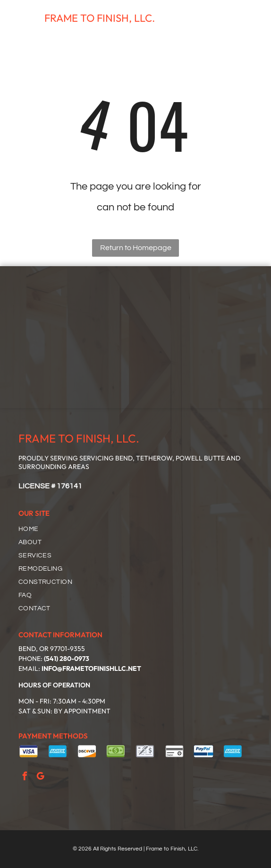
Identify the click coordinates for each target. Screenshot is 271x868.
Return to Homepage (135, 248)
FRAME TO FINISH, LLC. (99, 18)
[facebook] (25, 777)
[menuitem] (139, 529)
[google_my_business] (40, 777)
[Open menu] (251, 18)
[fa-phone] (12, 23)
